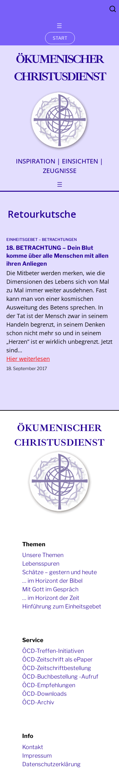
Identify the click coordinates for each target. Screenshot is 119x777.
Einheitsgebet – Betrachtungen (41, 239)
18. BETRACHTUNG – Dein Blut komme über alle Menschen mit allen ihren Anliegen (57, 255)
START (60, 38)
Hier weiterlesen (28, 358)
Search (112, 9)
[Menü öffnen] (59, 26)
